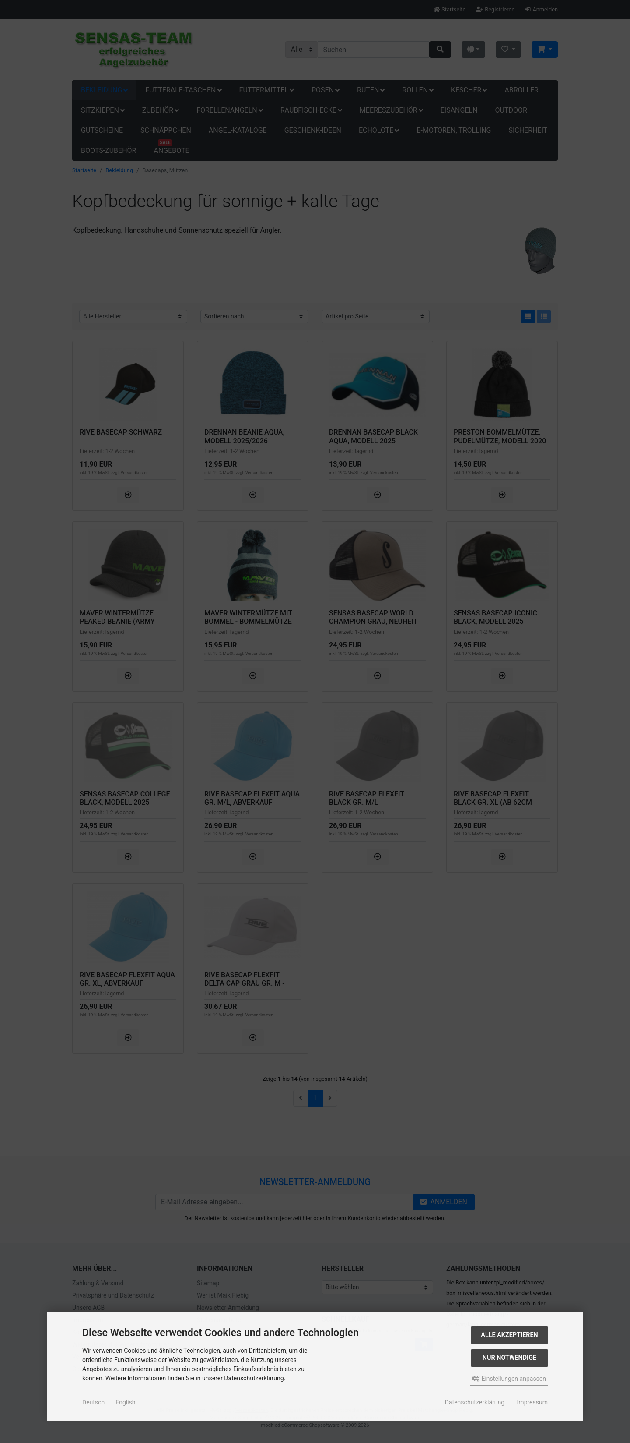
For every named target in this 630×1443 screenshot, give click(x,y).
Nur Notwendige (509, 1358)
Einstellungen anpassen (509, 1378)
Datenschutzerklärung (474, 1402)
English (125, 1402)
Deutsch (93, 1402)
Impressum (532, 1402)
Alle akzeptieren (509, 1335)
